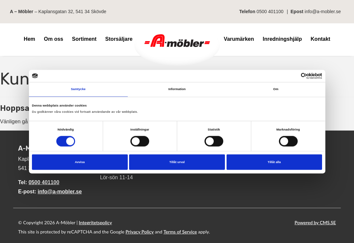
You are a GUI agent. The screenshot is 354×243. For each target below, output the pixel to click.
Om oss (53, 39)
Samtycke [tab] (78, 89)
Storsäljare (119, 39)
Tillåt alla (274, 162)
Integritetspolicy (95, 222)
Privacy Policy (139, 231)
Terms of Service (180, 231)
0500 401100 (270, 11)
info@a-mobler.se (323, 11)
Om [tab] (276, 89)
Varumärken (239, 39)
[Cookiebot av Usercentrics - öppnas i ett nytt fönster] (293, 76)
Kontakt (320, 39)
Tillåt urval (177, 162)
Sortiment (84, 39)
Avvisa (80, 162)
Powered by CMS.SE (315, 222)
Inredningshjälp (282, 39)
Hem (29, 39)
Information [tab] (177, 89)
